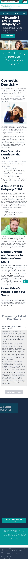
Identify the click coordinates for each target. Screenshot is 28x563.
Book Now (11, 1)
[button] (14, 327)
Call (4, 1)
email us (8, 550)
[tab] (14, 327)
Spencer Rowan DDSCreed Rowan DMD (8, 5)
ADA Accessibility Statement (16, 554)
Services (17, 6)
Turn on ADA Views (7, 557)
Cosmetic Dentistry (7, 8)
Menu (24, 1)
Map (17, 1)
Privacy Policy (5, 558)
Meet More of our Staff (14, 520)
